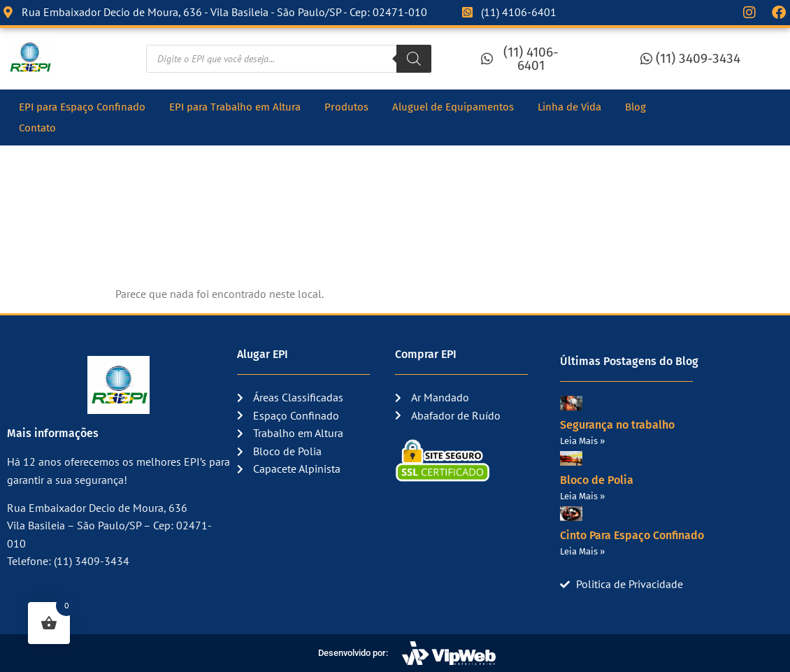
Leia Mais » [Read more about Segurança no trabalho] (582, 441)
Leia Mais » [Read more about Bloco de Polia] (582, 496)
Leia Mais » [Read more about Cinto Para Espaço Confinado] (582, 551)
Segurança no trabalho (617, 424)
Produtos (346, 107)
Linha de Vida (569, 107)
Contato (37, 128)
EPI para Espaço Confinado (82, 107)
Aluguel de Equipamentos (453, 107)
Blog (635, 107)
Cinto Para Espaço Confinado (632, 535)
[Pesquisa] (413, 59)
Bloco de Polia (596, 480)
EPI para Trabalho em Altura (235, 107)
